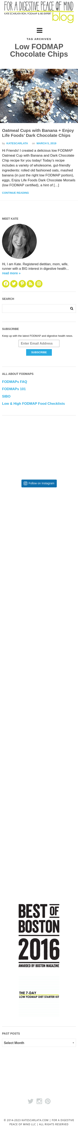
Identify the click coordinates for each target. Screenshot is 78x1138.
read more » (11, 273)
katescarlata (17, 143)
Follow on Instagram (41, 483)
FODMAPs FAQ (14, 382)
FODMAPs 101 (14, 389)
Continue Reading (15, 192)
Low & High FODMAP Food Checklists (33, 404)
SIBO (6, 396)
